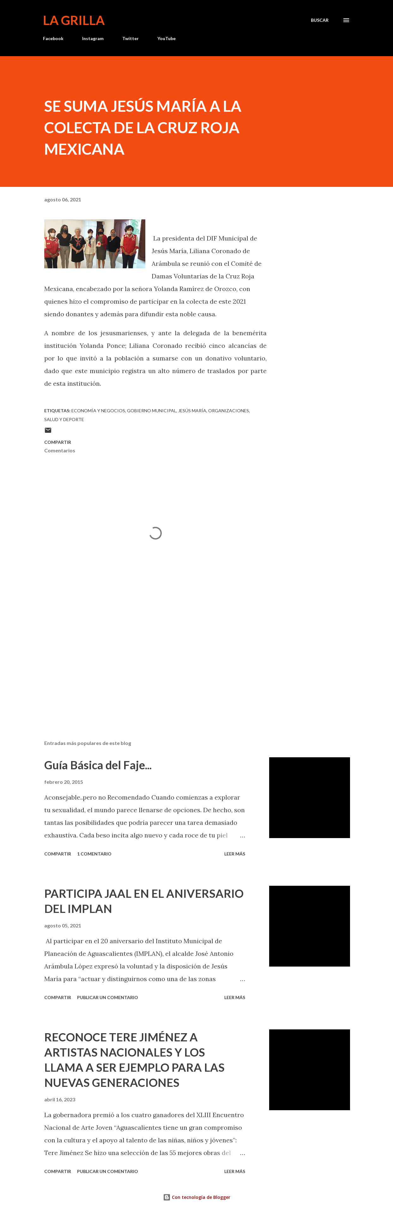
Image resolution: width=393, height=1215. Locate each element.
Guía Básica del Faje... (98, 765)
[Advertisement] (151, 661)
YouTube (166, 38)
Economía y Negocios (98, 410)
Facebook (53, 38)
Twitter (130, 38)
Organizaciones (228, 410)
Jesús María (192, 410)
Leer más (234, 853)
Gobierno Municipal (151, 410)
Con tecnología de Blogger (196, 1197)
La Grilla (74, 20)
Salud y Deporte (64, 419)
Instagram (93, 38)
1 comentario (94, 853)
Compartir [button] (57, 442)
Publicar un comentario (107, 997)
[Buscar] (320, 20)
